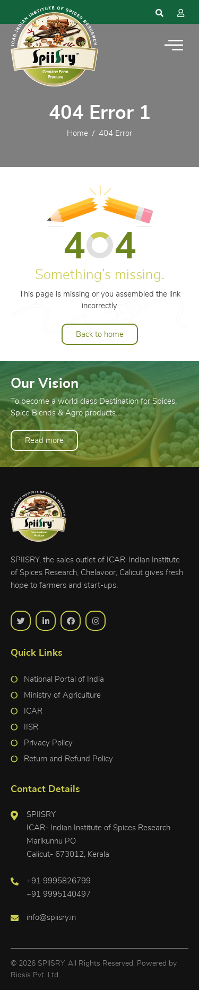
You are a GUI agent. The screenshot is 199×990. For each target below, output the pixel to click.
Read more (44, 441)
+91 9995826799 (59, 881)
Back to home (100, 334)
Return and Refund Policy (68, 759)
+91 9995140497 (59, 894)
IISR (31, 727)
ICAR (33, 711)
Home (77, 133)
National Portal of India (64, 679)
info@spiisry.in (51, 918)
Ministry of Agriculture (62, 695)
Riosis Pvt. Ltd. (35, 975)
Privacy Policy (48, 743)
